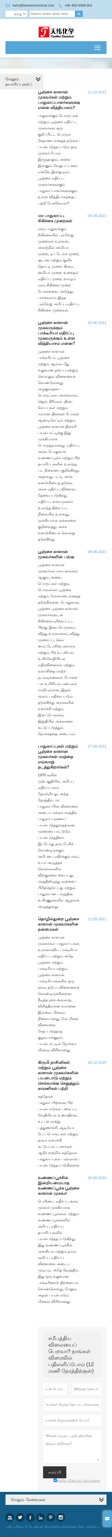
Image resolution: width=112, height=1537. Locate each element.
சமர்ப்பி (54, 1472)
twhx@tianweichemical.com (33, 5)
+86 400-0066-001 (78, 5)
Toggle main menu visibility (97, 46)
